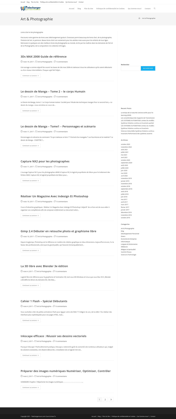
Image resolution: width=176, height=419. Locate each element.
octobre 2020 (125, 160)
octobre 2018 (125, 186)
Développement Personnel (130, 234)
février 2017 (125, 207)
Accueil (23, 2)
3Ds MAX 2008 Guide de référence (44, 56)
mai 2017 (124, 199)
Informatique (125, 242)
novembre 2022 (126, 147)
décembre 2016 (126, 212)
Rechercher (125, 65)
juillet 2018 (124, 194)
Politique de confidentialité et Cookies (52, 2)
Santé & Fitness (126, 252)
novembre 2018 (126, 184)
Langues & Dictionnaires (129, 244)
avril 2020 (124, 176)
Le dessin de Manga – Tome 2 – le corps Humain (53, 91)
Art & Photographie (148, 18)
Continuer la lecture (32, 76)
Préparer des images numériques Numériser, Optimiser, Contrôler (66, 371)
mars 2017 (124, 205)
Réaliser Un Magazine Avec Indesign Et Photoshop (54, 196)
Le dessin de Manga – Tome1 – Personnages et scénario (58, 126)
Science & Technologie (128, 255)
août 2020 (124, 165)
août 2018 (124, 191)
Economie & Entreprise (128, 239)
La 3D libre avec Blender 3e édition (44, 266)
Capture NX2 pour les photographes (45, 161)
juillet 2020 (124, 168)
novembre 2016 (126, 215)
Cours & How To (51, 416)
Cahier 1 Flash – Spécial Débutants (44, 301)
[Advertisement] (138, 45)
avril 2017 (124, 202)
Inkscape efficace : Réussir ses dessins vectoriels (53, 336)
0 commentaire (62, 62)
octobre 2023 (125, 144)
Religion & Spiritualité (128, 249)
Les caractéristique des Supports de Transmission (138, 118)
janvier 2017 (125, 210)
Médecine (124, 247)
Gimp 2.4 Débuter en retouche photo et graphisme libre (58, 231)
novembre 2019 (126, 178)
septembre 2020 (126, 163)
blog (28, 2)
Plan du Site (34, 2)
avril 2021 (124, 157)
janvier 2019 (125, 181)
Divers (123, 236)
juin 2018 (124, 197)
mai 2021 (124, 155)
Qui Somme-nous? (71, 2)
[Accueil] (139, 18)
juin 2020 (124, 170)
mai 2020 (124, 173)
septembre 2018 (126, 189)
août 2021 (124, 150)
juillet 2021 (124, 152)
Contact (81, 2)
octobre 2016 (125, 218)
